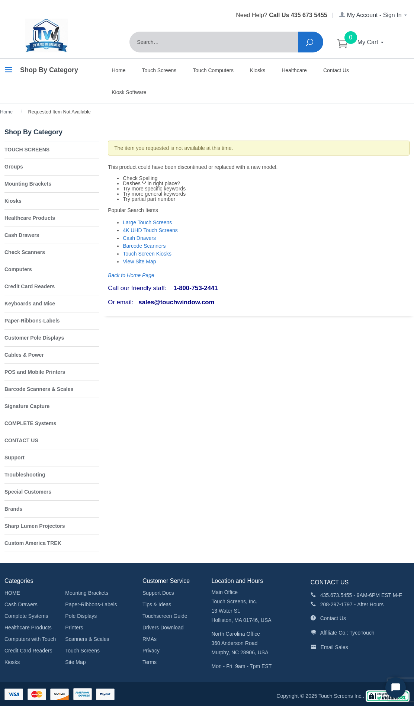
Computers (18, 269)
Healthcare (294, 70)
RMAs (149, 639)
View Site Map (139, 261)
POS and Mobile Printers (34, 372)
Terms (149, 662)
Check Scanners (24, 252)
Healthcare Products (29, 218)
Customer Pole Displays (34, 338)
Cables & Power (24, 355)
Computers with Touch (30, 639)
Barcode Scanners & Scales (38, 389)
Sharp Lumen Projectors (34, 526)
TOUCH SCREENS (26, 150)
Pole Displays (81, 616)
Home (118, 70)
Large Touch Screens (147, 222)
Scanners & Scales (87, 639)
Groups (13, 167)
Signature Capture (26, 406)
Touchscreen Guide (164, 616)
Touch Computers (213, 70)
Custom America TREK (32, 543)
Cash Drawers (139, 238)
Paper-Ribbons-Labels (32, 321)
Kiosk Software (129, 92)
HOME (12, 593)
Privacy (151, 651)
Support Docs (158, 593)
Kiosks (257, 70)
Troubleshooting (24, 475)
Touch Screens (159, 70)
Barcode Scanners (144, 246)
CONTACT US (21, 440)
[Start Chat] (395, 687)
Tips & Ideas (156, 604)
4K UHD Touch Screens (150, 230)
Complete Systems (26, 616)
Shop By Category (41, 71)
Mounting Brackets (27, 184)
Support (14, 457)
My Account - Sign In (373, 15)
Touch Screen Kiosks (147, 254)
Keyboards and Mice (29, 304)
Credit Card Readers (29, 286)
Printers (74, 627)
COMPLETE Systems (30, 423)
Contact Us (336, 70)
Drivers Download (162, 627)
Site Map (75, 662)
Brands (13, 509)
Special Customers (27, 492)
